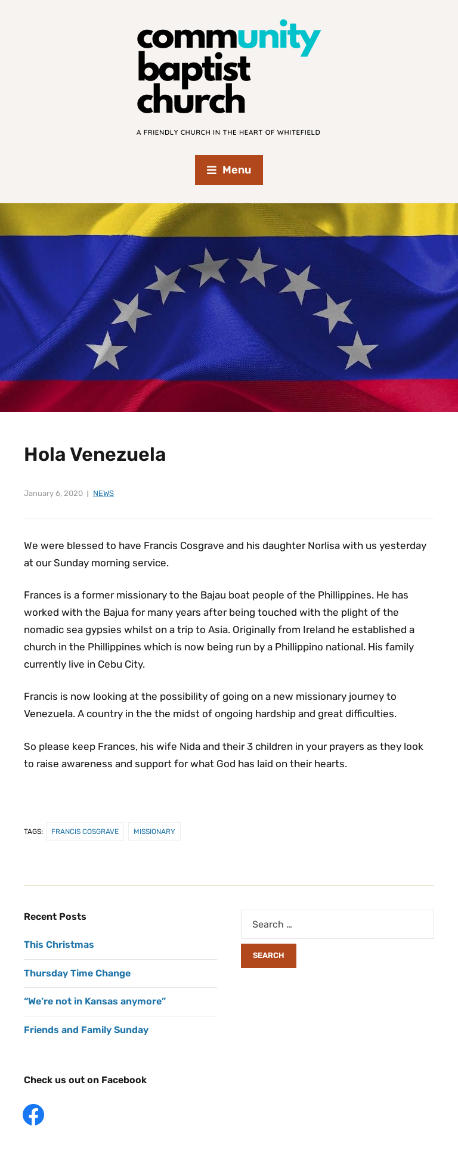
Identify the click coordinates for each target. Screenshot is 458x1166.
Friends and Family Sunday (86, 1029)
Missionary (154, 831)
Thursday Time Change (77, 973)
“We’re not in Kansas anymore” (95, 1001)
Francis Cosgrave (85, 831)
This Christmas (59, 944)
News (103, 493)
